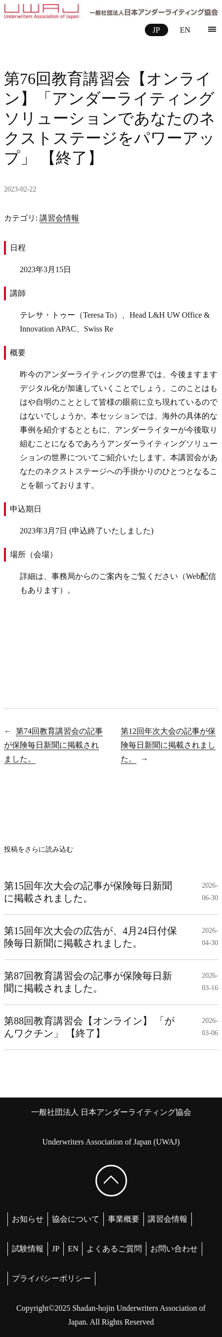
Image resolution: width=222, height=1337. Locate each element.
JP (156, 30)
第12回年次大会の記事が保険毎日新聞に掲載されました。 (168, 745)
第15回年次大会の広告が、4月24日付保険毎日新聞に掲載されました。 (90, 937)
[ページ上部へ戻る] (111, 1180)
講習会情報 (59, 218)
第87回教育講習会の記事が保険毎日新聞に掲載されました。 (88, 982)
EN (185, 30)
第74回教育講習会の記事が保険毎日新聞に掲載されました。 (53, 745)
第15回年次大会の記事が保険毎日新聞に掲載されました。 (88, 892)
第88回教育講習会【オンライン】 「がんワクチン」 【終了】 (89, 1027)
